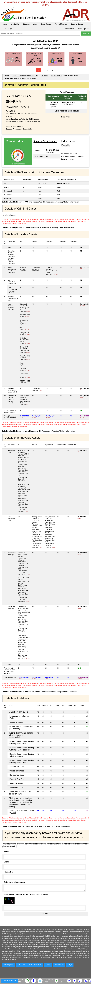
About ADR (69, 29)
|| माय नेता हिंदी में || (8, 29)
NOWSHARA (56, 76)
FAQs (70, 965)
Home (4, 24)
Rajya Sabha (45, 24)
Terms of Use (59, 965)
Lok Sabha (15, 24)
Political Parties (61, 24)
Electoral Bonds (77, 24)
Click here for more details (67, 111)
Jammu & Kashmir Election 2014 (25, 76)
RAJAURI (44, 76)
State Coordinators (35, 965)
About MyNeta (83, 29)
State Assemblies (30, 24)
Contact (48, 965)
